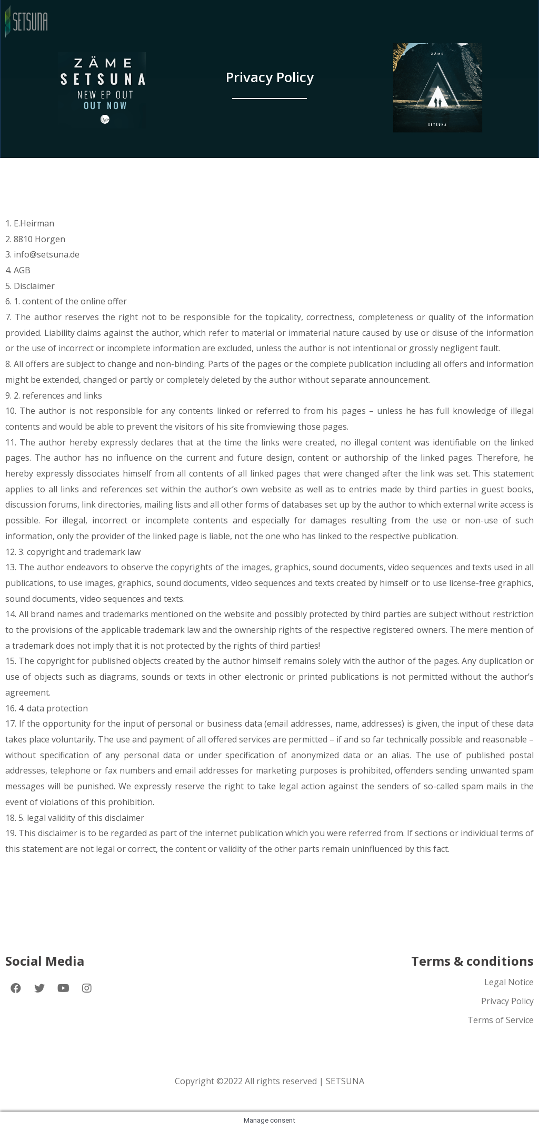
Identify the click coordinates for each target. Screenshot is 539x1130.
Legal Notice (509, 982)
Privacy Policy (507, 1001)
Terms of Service (500, 1020)
